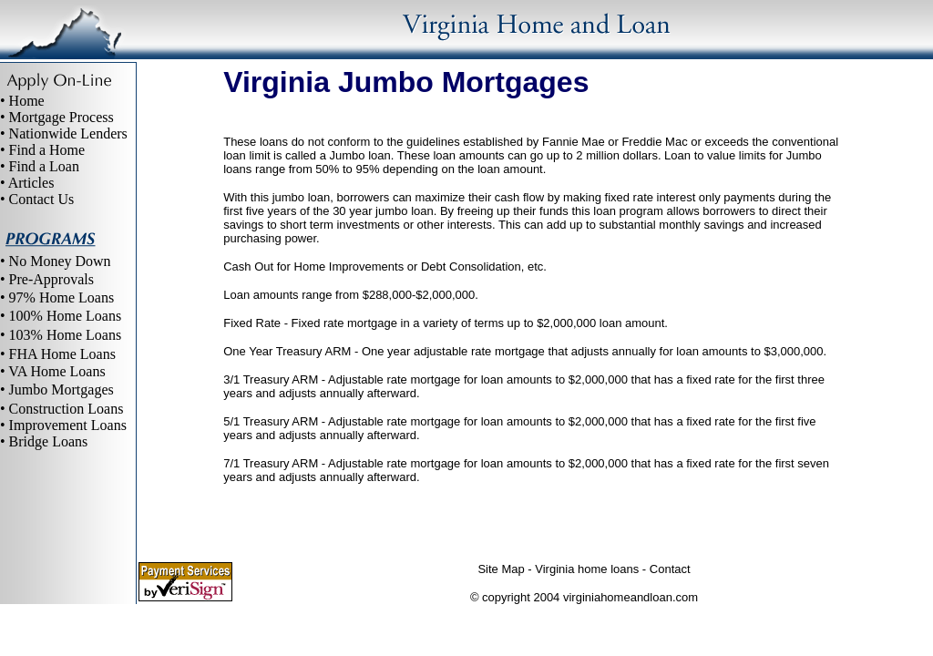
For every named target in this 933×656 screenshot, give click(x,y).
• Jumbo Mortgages (57, 389)
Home (27, 100)
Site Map (500, 569)
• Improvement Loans (63, 425)
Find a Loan (44, 166)
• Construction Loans (61, 408)
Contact (670, 569)
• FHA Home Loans (58, 354)
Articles (31, 182)
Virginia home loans (587, 569)
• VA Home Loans (53, 371)
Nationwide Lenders (68, 133)
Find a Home (47, 150)
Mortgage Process (61, 117)
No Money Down (60, 261)
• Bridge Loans (43, 441)
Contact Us (42, 199)
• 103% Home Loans (60, 335)
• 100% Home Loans (60, 315)
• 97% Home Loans (57, 297)
